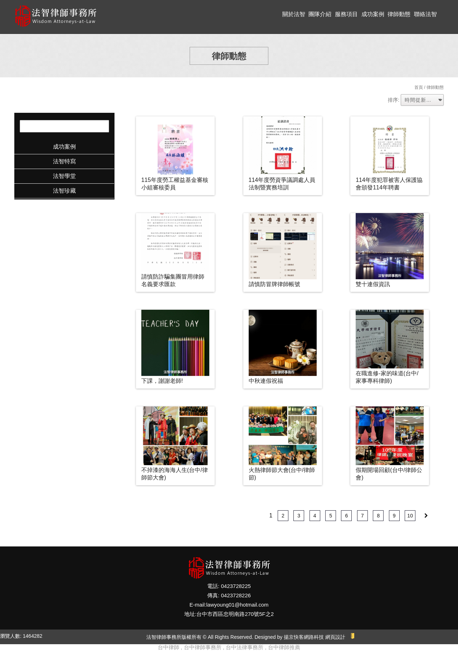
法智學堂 (64, 176)
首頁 (418, 87)
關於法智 (293, 14)
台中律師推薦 (284, 647)
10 (410, 516)
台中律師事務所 (202, 647)
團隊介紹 (319, 14)
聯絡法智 (425, 14)
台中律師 (168, 647)
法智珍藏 (64, 191)
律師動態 (399, 14)
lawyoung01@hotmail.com (237, 605)
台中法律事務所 (244, 647)
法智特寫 (64, 161)
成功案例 (372, 14)
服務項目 (346, 14)
